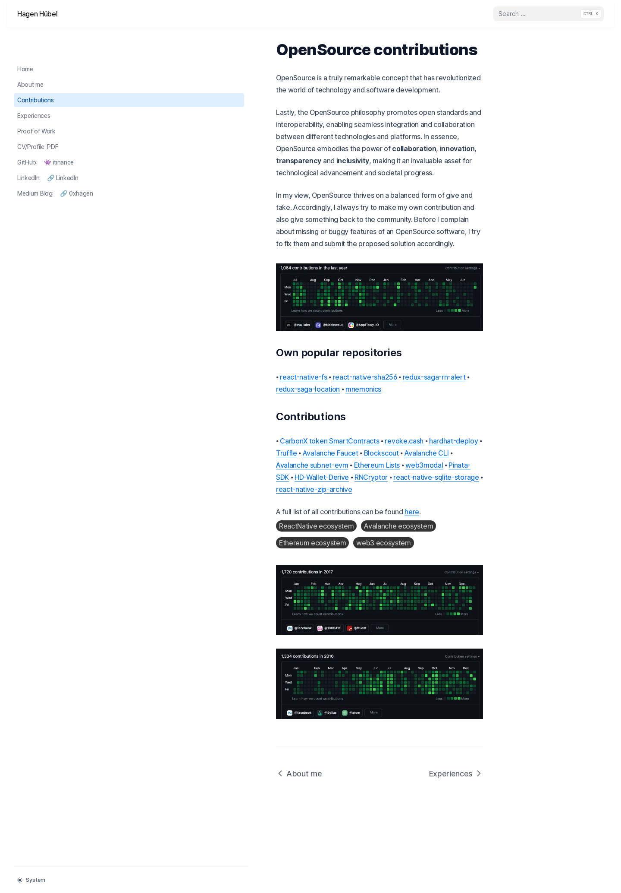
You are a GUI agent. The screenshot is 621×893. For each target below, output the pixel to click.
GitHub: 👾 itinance (45, 134)
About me (30, 56)
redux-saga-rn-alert (296, 371)
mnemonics (421, 371)
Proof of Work (36, 103)
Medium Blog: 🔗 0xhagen (55, 165)
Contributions (35, 72)
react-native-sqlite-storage (219, 447)
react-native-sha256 (227, 371)
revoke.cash (266, 422)
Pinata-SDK (378, 435)
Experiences (33, 88)
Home (25, 41)
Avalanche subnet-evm (224, 435)
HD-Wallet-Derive (428, 435)
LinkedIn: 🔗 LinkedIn (47, 150)
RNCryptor (154, 447)
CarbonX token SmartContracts (191, 422)
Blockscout (450, 422)
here (274, 469)
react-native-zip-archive (306, 447)
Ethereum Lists (289, 435)
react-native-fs (165, 371)
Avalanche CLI (160, 435)
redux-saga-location (365, 371)
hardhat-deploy (315, 422)
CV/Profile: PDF (45, 118)
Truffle (356, 422)
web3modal (336, 435)
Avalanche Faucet (400, 422)
